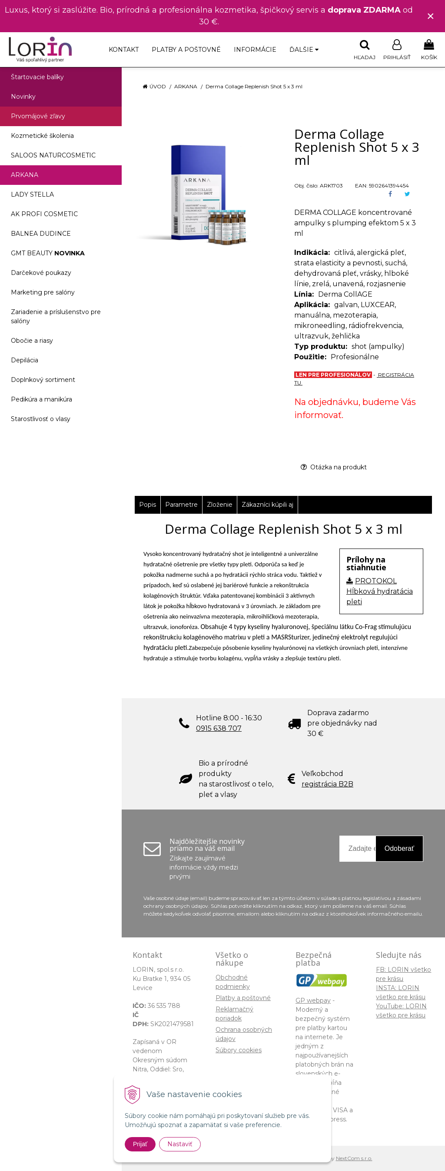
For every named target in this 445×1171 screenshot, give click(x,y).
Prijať (140, 1144)
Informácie (255, 50)
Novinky (23, 96)
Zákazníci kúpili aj (267, 505)
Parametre (181, 505)
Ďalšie (304, 50)
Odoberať (399, 848)
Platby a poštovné (186, 50)
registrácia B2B (327, 784)
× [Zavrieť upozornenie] (431, 16)
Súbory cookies (239, 1050)
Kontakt (124, 50)
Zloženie (219, 505)
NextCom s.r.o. (354, 1158)
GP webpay (313, 1000)
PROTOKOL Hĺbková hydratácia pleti (379, 591)
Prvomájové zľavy (38, 116)
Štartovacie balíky (37, 77)
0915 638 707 (219, 728)
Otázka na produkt (334, 467)
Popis (147, 505)
